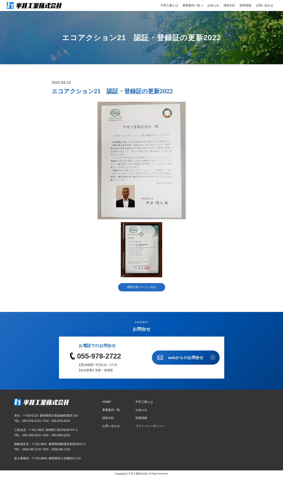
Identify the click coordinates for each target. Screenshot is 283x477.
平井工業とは (169, 5)
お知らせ (213, 5)
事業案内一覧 (191, 5)
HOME (106, 401)
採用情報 (245, 5)
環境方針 (229, 5)
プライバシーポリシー (150, 426)
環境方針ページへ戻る (141, 287)
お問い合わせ (264, 5)
